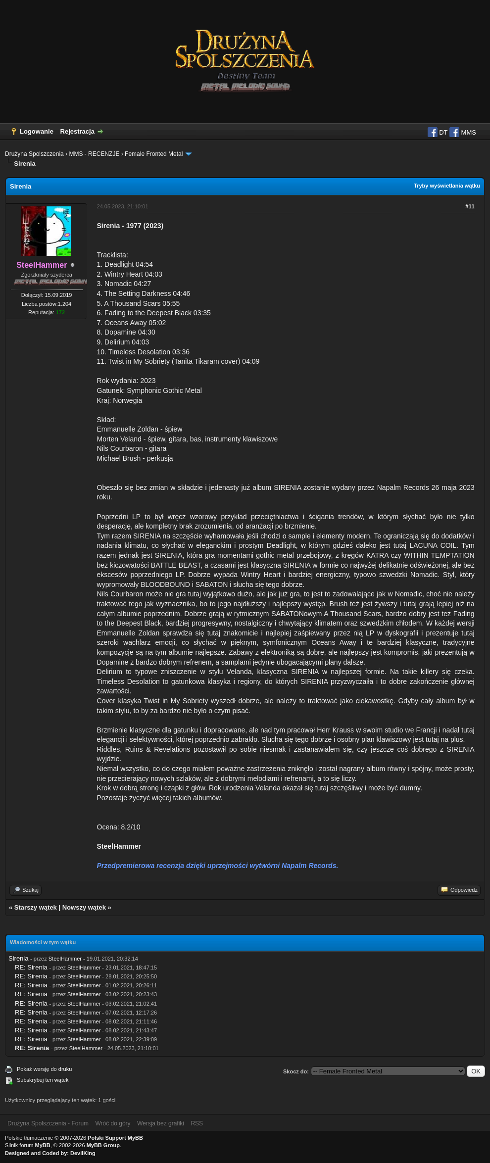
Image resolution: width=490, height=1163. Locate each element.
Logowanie (36, 131)
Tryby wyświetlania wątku (447, 186)
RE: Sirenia (31, 967)
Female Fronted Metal (154, 153)
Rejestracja (77, 131)
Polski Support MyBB (115, 1138)
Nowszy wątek (84, 907)
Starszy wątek (35, 907)
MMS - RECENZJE (94, 153)
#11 (469, 206)
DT (438, 132)
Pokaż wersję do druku (44, 1069)
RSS (197, 1123)
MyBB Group (103, 1145)
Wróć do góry (112, 1123)
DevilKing (83, 1153)
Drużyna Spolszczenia (34, 153)
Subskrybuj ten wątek (43, 1080)
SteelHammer (65, 959)
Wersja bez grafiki (160, 1123)
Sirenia (18, 958)
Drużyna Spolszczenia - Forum (48, 1123)
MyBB (42, 1145)
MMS (462, 132)
